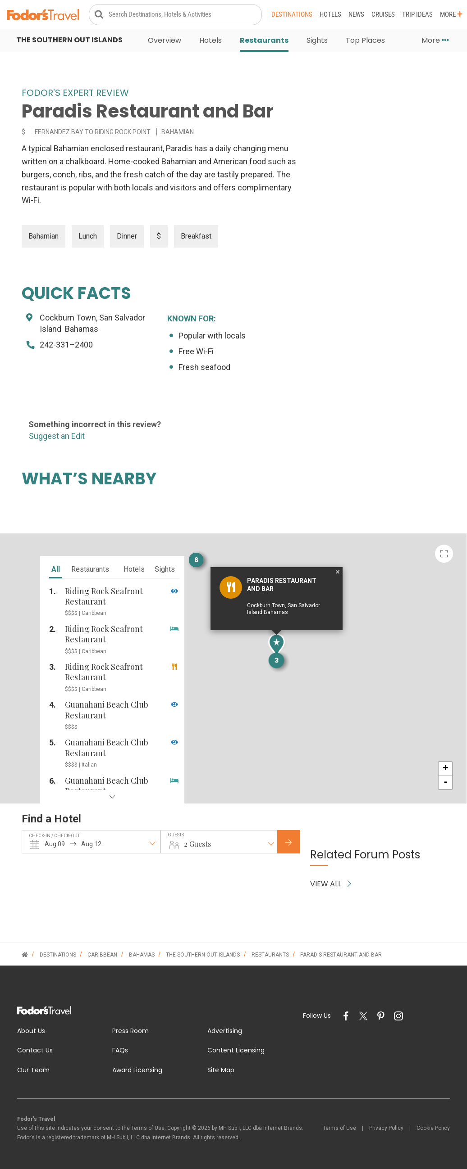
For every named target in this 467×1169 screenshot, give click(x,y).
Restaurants (264, 40)
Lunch (87, 236)
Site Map (220, 1069)
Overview (164, 40)
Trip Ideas (417, 14)
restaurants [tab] (90, 569)
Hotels (330, 14)
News (356, 14)
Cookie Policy (433, 1128)
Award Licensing (137, 1069)
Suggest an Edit (57, 436)
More (451, 14)
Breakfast (196, 236)
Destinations (291, 14)
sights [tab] (165, 569)
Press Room (130, 1030)
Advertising (224, 1030)
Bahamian (43, 236)
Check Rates (296, 842)
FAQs (120, 1050)
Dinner (127, 236)
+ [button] (446, 769)
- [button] (446, 782)
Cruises (383, 14)
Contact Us (35, 1050)
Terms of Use (339, 1128)
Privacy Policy (386, 1128)
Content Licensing (236, 1050)
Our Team (33, 1069)
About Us (31, 1030)
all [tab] (55, 569)
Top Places (365, 40)
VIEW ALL (330, 884)
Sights (317, 40)
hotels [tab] (134, 569)
